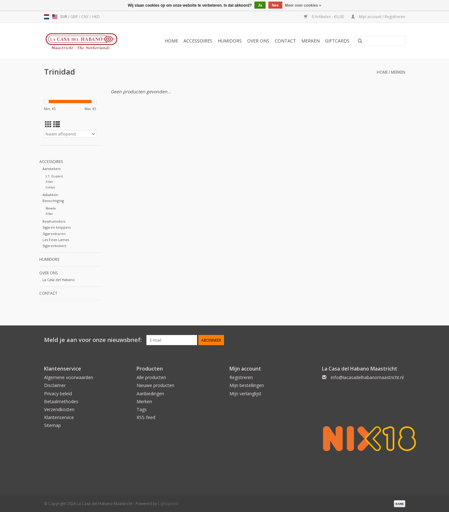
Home (171, 41)
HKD (96, 16)
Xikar (49, 182)
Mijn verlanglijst (245, 394)
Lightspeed (168, 503)
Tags (142, 409)
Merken (310, 41)
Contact (285, 41)
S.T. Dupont (54, 176)
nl (46, 16)
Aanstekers (51, 168)
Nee (275, 5)
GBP (74, 16)
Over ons (258, 41)
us (54, 16)
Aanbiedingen (150, 394)
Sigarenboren (54, 233)
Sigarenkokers (54, 245)
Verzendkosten (59, 409)
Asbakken (50, 194)
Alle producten (151, 377)
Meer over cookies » (303, 5)
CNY (85, 16)
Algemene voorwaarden (68, 377)
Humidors (230, 41)
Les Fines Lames (55, 239)
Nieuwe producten (155, 385)
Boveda (51, 208)
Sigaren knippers (56, 227)
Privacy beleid (58, 394)
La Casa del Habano (58, 279)
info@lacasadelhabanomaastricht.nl (367, 377)
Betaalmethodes (61, 401)
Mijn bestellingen (246, 385)
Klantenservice (59, 417)
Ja (260, 5)
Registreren (241, 377)
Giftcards (337, 41)
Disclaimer (55, 385)
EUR (64, 16)
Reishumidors (53, 221)
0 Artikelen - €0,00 (324, 16)
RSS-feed (146, 417)
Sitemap (52, 425)
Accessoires (197, 41)
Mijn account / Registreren (378, 16)
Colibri (50, 187)
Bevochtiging (53, 200)
